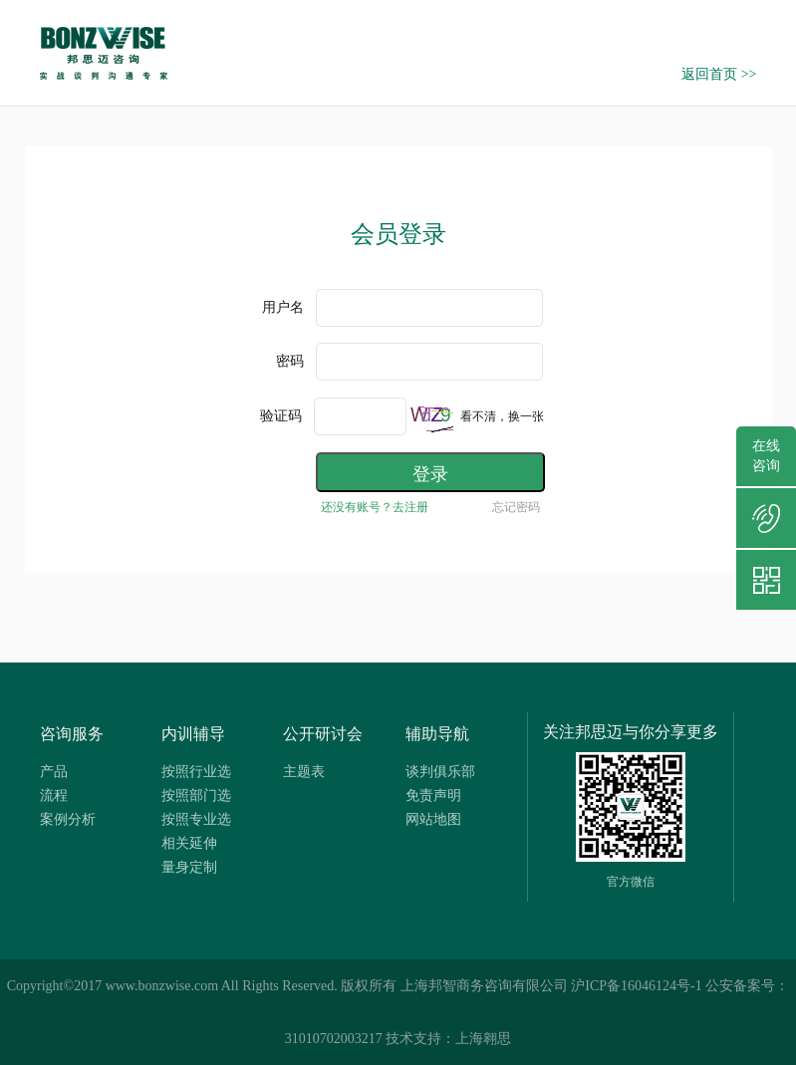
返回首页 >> (718, 74)
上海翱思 (483, 1038)
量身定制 (189, 867)
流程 (54, 795)
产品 (54, 771)
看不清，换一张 (502, 416)
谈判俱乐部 (440, 771)
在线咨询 (766, 455)
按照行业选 (196, 771)
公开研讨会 (323, 733)
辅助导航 (437, 733)
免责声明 (433, 795)
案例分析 (68, 819)
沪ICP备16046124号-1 (636, 985)
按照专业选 (196, 819)
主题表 (304, 771)
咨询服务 (72, 733)
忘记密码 (516, 507)
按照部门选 (196, 795)
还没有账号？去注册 (374, 507)
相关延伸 (189, 843)
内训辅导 (193, 733)
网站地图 (433, 819)
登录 (430, 474)
